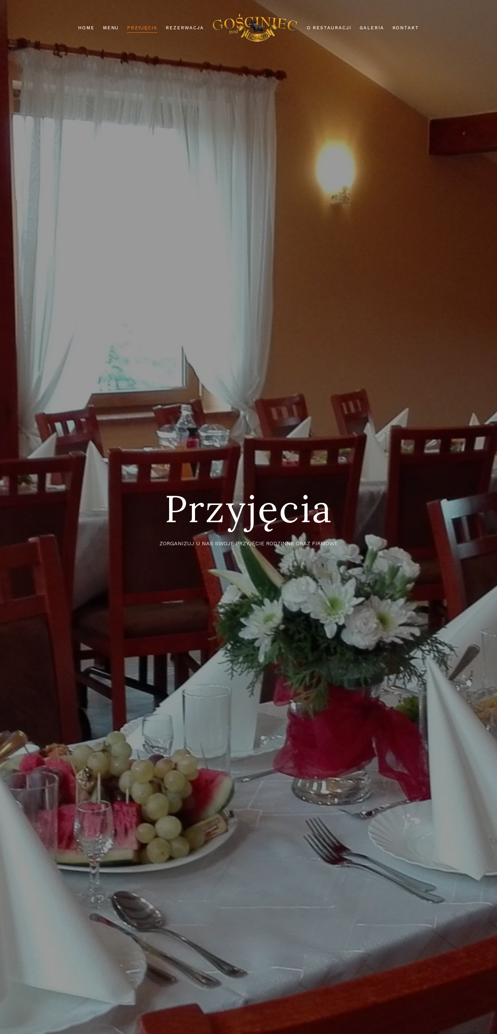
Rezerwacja (185, 27)
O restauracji (329, 27)
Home (86, 27)
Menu (111, 27)
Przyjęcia (142, 27)
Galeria (372, 27)
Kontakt (405, 27)
